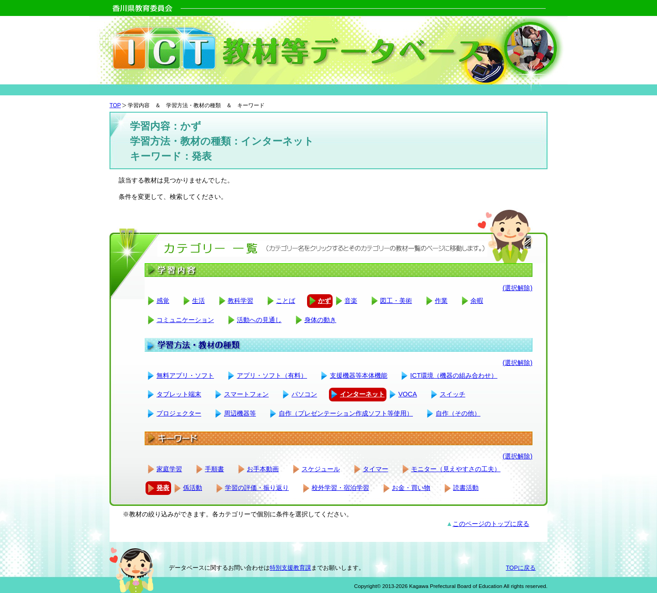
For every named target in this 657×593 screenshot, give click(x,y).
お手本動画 (263, 469)
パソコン (304, 394)
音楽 (350, 300)
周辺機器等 (240, 413)
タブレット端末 (178, 394)
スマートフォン (246, 394)
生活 (198, 300)
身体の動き (320, 319)
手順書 (214, 469)
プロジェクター (178, 413)
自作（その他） (458, 413)
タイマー (375, 469)
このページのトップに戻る (491, 523)
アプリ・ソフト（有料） (272, 375)
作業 (441, 300)
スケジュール (321, 469)
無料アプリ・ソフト (185, 375)
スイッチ (452, 394)
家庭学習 (169, 469)
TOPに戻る (521, 567)
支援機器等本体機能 (358, 375)
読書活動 (466, 487)
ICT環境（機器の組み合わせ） (453, 375)
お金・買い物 (411, 487)
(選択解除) (517, 287)
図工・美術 (396, 300)
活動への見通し (259, 319)
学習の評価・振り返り (257, 487)
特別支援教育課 (290, 567)
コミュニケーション (185, 319)
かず (324, 300)
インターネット (362, 394)
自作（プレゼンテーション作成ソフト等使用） (346, 413)
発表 (162, 487)
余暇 (476, 300)
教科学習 (240, 300)
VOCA (407, 394)
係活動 (192, 487)
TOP (115, 105)
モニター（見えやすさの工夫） (456, 469)
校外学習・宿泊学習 (340, 487)
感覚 (162, 300)
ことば (285, 300)
